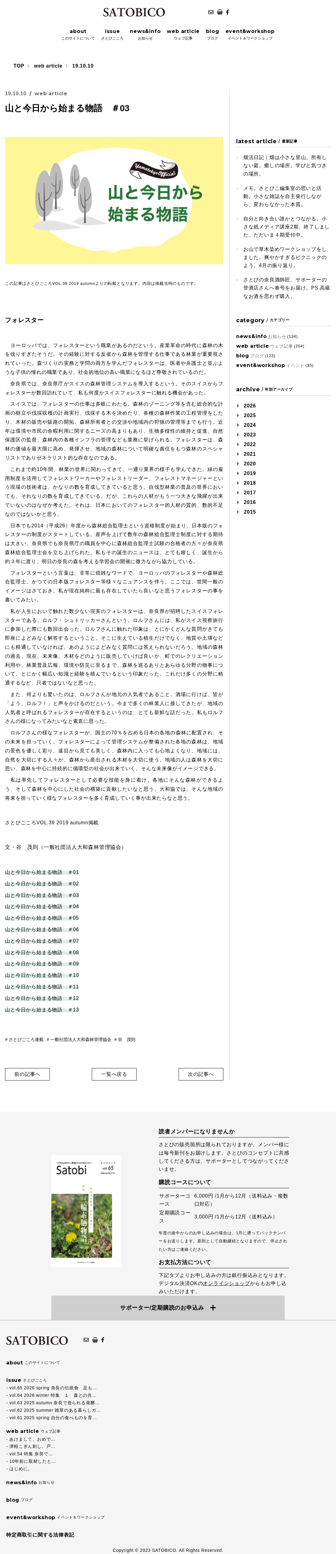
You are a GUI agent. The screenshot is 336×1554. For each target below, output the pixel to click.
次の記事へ (201, 1074)
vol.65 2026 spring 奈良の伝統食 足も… (53, 1387)
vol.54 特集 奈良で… (31, 1453)
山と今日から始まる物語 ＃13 (42, 1009)
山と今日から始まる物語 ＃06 (42, 929)
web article (48, 65)
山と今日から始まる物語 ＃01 (42, 872)
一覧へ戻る (114, 1074)
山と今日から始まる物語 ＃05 (42, 918)
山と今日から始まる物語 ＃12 (42, 998)
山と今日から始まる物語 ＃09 (42, 963)
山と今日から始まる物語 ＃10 (42, 975)
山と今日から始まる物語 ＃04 (42, 906)
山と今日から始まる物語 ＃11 (42, 986)
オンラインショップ (226, 1283)
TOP (18, 65)
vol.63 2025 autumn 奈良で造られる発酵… (54, 1402)
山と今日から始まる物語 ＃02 (42, 883)
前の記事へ (27, 1074)
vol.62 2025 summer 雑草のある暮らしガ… (55, 1410)
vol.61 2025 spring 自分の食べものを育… (53, 1417)
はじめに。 (20, 1468)
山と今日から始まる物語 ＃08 (42, 952)
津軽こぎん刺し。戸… (32, 1446)
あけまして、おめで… (32, 1439)
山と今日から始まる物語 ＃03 (42, 895)
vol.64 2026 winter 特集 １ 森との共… (53, 1395)
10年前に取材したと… (32, 1461)
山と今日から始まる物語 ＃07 (42, 941)
